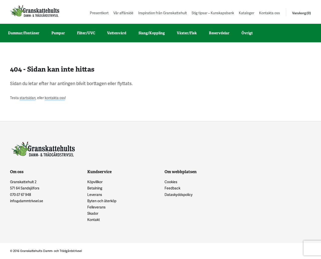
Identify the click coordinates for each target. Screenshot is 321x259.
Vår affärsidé (123, 13)
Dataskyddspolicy (179, 194)
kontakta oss (55, 97)
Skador (92, 213)
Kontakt (93, 219)
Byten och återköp (101, 200)
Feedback (172, 188)
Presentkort (99, 13)
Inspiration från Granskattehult (162, 13)
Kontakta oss (269, 13)
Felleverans (96, 207)
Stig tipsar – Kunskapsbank (213, 13)
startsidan (28, 97)
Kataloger (246, 13)
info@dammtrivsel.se (26, 200)
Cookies (171, 181)
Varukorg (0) (301, 13)
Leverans (94, 194)
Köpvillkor (95, 181)
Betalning (94, 188)
